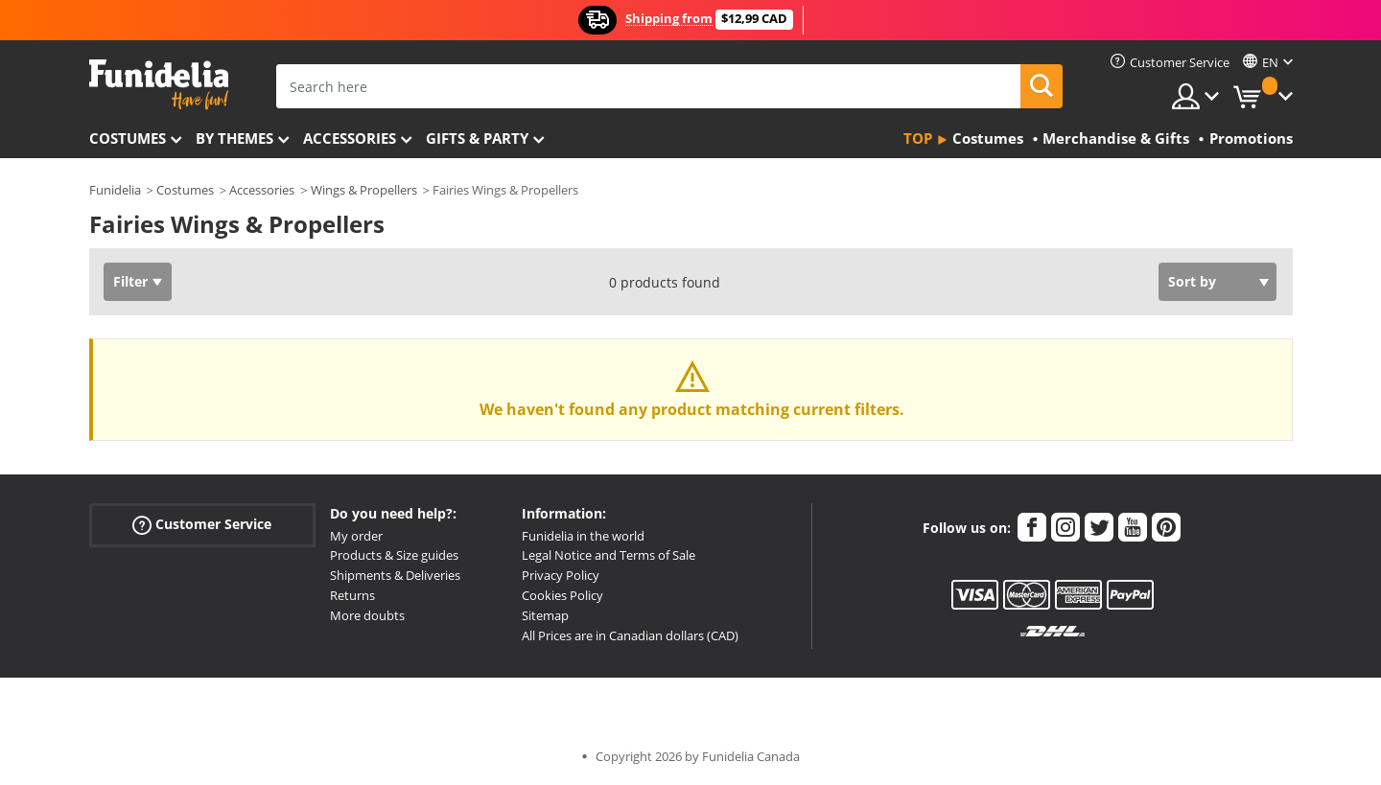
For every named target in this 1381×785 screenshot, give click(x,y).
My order (356, 535)
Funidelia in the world (583, 535)
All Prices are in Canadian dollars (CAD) (630, 635)
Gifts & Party (477, 138)
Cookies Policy (562, 595)
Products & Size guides (394, 555)
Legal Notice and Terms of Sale (608, 555)
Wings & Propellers (364, 189)
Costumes (127, 138)
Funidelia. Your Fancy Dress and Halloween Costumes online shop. (158, 84)
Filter (130, 281)
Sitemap (545, 615)
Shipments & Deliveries (395, 575)
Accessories (349, 138)
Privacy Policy (560, 575)
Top (917, 138)
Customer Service (201, 524)
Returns (352, 595)
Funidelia (115, 189)
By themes (234, 138)
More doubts (367, 615)
